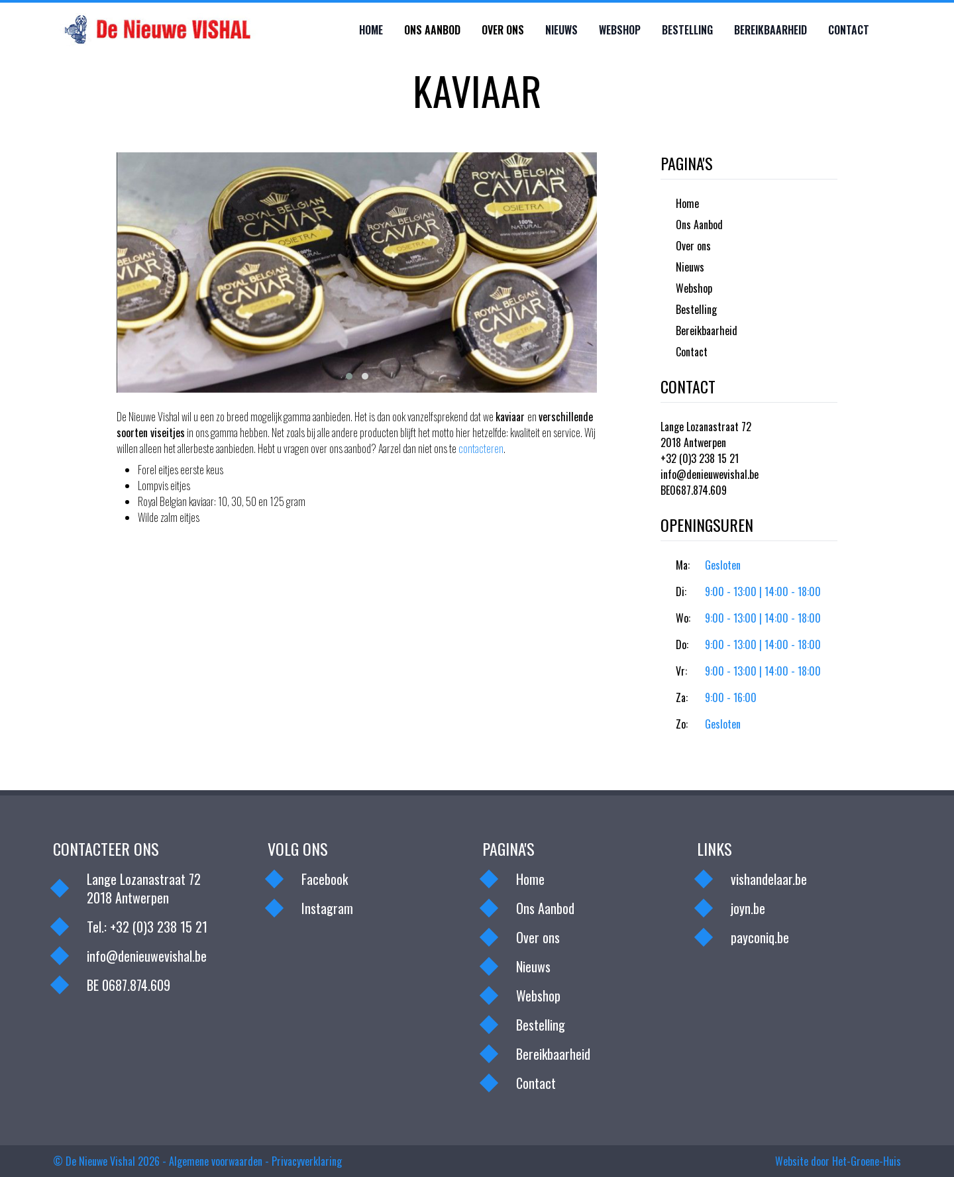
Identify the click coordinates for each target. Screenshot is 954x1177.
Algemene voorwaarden (215, 1161)
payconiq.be (760, 937)
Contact (848, 30)
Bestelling (687, 30)
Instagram (327, 908)
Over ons (503, 30)
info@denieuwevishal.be (710, 474)
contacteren (481, 448)
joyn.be (748, 908)
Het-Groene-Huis (866, 1161)
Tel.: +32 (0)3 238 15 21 (147, 927)
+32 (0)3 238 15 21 (700, 458)
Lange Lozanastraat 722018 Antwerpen (706, 434)
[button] (349, 376)
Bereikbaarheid (770, 30)
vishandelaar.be (769, 879)
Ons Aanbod (432, 30)
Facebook (324, 879)
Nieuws (561, 30)
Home (371, 30)
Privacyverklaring (307, 1161)
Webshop (620, 30)
